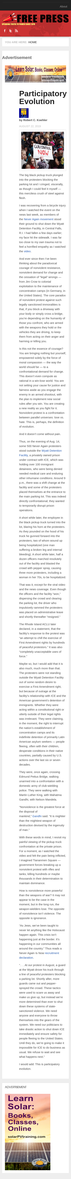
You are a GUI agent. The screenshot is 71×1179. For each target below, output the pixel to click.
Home (32, 42)
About (63, 6)
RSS (16, 31)
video (27, 251)
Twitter (10, 31)
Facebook (5, 31)
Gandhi (36, 816)
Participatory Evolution (43, 97)
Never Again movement (38, 219)
